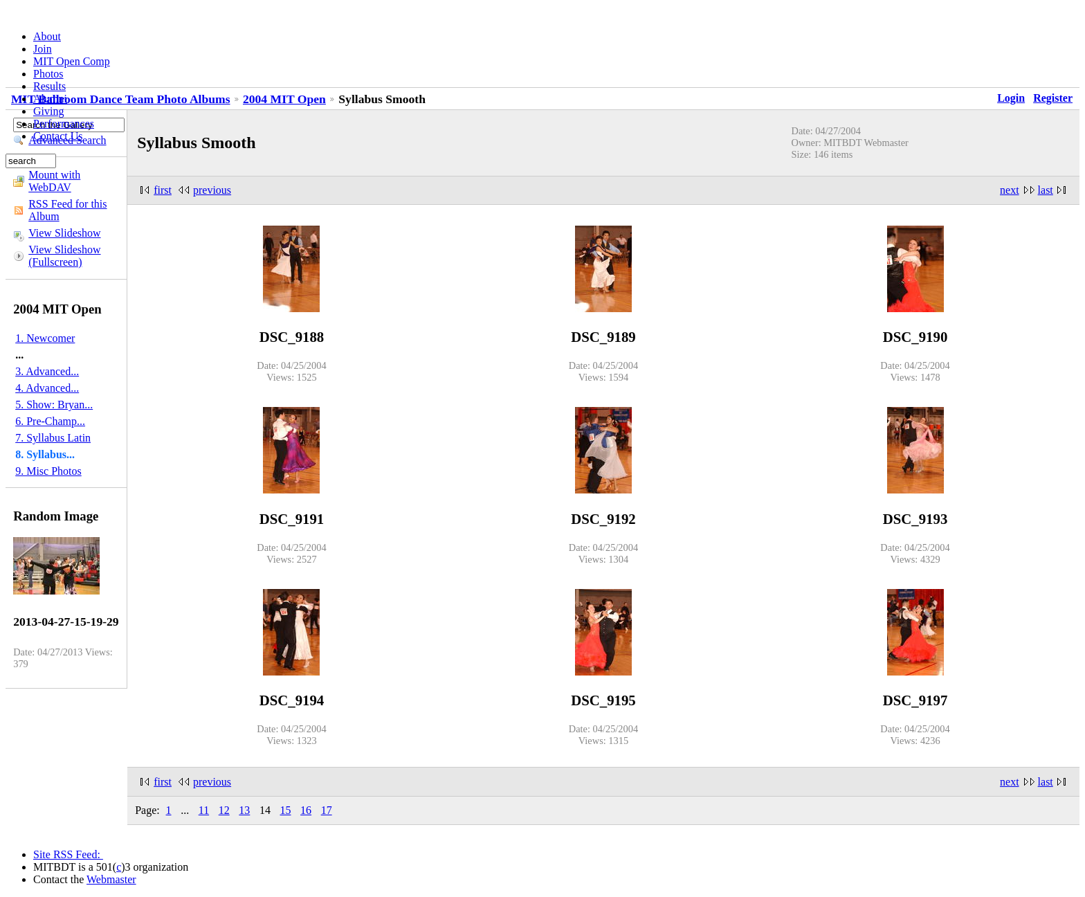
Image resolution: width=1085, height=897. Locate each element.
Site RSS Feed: (68, 854)
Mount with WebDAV (54, 181)
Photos (48, 74)
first (163, 190)
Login (1011, 98)
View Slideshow (64, 233)
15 (285, 810)
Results (49, 86)
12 (224, 810)
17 (326, 810)
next (1009, 190)
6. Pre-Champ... (50, 421)
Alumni (50, 99)
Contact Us (58, 136)
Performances (63, 123)
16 (305, 810)
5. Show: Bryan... (54, 404)
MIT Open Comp (71, 61)
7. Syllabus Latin (53, 438)
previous (212, 190)
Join (42, 49)
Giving (48, 111)
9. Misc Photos (48, 471)
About (47, 36)
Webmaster (111, 879)
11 (204, 810)
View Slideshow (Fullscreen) (64, 256)
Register (1053, 98)
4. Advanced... (47, 388)
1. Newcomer (45, 338)
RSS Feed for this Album (67, 210)
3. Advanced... (47, 371)
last (1045, 190)
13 (244, 810)
